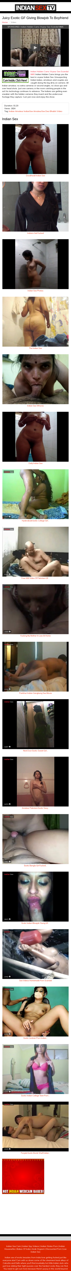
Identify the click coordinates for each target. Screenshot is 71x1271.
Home (5, 22)
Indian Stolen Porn (49, 1246)
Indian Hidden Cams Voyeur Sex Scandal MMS (42, 27)
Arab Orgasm (38, 1249)
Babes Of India (23, 1249)
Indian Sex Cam (13, 1246)
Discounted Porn (53, 1249)
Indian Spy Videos (30, 1246)
